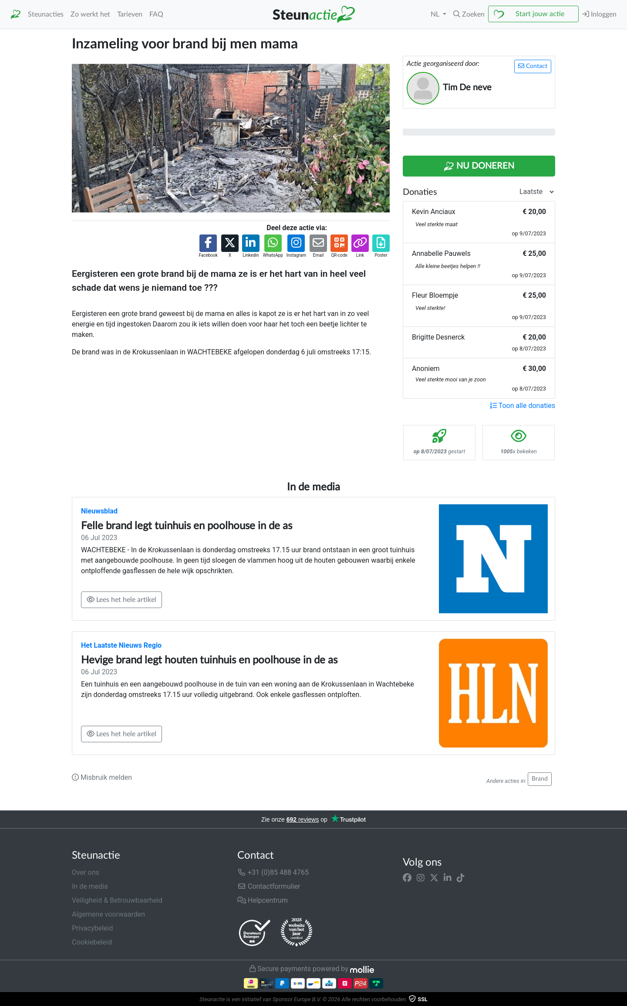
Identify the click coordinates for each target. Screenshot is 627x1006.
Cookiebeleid (92, 942)
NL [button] (436, 14)
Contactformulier (268, 886)
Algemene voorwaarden (108, 914)
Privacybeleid (92, 928)
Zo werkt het (90, 14)
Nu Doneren (479, 166)
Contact (532, 66)
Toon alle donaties (522, 405)
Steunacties (46, 14)
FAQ (156, 14)
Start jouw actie (540, 13)
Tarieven (129, 14)
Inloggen (599, 14)
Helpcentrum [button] (262, 900)
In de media (90, 886)
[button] (469, 14)
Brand (540, 779)
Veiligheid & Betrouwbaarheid (117, 900)
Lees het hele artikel (121, 599)
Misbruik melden (102, 777)
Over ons (85, 872)
